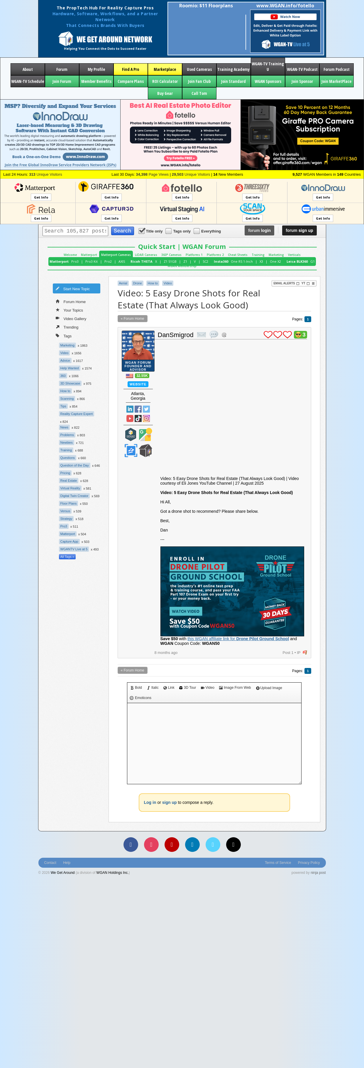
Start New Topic (72, 288)
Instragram (146, 418)
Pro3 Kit (91, 261)
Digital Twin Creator (74, 496)
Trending (67, 326)
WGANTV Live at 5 (74, 549)
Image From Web (235, 688)
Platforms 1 (194, 255)
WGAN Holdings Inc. (112, 873)
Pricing (65, 473)
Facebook (138, 409)
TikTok (138, 418)
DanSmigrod (176, 335)
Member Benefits (96, 81)
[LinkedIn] (192, 844)
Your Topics (69, 309)
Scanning (67, 398)
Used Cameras (199, 69)
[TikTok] (233, 844)
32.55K (142, 376)
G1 (312, 261)
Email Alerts (286, 283)
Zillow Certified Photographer (131, 450)
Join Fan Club (199, 81)
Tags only (178, 231)
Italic (153, 688)
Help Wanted (69, 368)
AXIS (121, 261)
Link (169, 688)
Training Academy (233, 69)
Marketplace (165, 69)
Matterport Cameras (116, 255)
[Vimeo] (213, 844)
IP (298, 652)
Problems (67, 435)
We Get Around (63, 873)
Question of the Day (74, 465)
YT (306, 283)
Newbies (66, 442)
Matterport (89, 255)
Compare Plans (131, 81)
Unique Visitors (45, 174)
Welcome (70, 255)
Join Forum (62, 81)
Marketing (276, 255)
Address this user (224, 334)
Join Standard (233, 81)
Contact (50, 863)
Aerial (123, 283)
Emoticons (140, 698)
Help (66, 863)
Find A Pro (130, 69)
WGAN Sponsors (268, 81)
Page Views (152, 174)
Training (258, 255)
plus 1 (268, 335)
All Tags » (67, 556)
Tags (64, 335)
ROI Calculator (165, 81)
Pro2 (108, 261)
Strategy (66, 518)
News (64, 427)
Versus (65, 511)
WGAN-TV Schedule (27, 81)
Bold (136, 688)
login (259, 230)
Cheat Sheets (238, 255)
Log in (150, 802)
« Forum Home (132, 319)
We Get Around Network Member (145, 450)
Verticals (294, 255)
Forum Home (71, 301)
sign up (299, 230)
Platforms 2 (215, 255)
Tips (63, 406)
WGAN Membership (182, 266)
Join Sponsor (302, 81)
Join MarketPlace (336, 81)
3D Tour (187, 688)
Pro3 (75, 261)
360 (63, 375)
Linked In (129, 409)
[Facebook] (130, 844)
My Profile (96, 69)
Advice (65, 360)
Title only (151, 231)
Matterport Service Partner (131, 434)
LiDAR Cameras (146, 255)
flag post (305, 652)
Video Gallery (71, 318)
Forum (61, 69)
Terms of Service (278, 863)
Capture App (69, 541)
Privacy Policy (309, 863)
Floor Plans (68, 503)
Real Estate (68, 480)
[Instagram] (151, 844)
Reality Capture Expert (76, 414)
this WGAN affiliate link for (238, 638)
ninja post (318, 873)
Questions (67, 457)
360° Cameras (171, 255)
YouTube (129, 418)
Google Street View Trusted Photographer (145, 434)
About (28, 69)
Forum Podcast (337, 69)
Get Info (41, 197)
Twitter (146, 409)
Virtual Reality (70, 488)
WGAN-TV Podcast (302, 69)
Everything (207, 231)
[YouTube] (172, 844)
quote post (213, 334)
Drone (137, 283)
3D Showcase (70, 383)
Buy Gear (165, 93)
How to (65, 391)
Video (64, 353)
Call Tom (199, 93)
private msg (201, 334)
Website (138, 384)
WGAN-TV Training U (268, 66)
